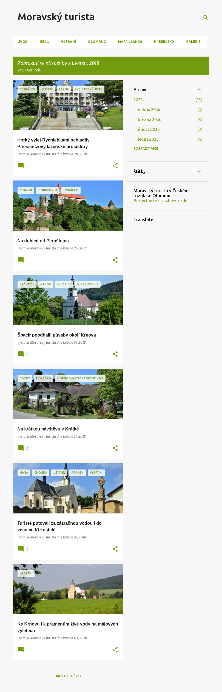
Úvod (23, 41)
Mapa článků (130, 41)
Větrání (68, 41)
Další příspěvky (68, 676)
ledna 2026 (148, 139)
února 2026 (149, 129)
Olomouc (97, 41)
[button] (115, 166)
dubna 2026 (149, 109)
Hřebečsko (164, 41)
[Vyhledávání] (206, 17)
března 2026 (149, 119)
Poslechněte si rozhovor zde (160, 200)
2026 (138, 99)
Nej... (44, 41)
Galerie (193, 41)
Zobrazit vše (29, 70)
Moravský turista (56, 16)
